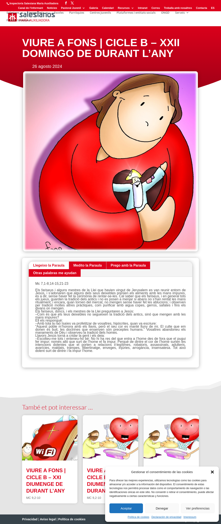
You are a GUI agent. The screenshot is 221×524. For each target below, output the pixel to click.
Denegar (162, 508)
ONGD (165, 13)
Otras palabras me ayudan (54, 273)
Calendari (108, 8)
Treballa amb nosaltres (178, 8)
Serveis (180, 13)
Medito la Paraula (87, 265)
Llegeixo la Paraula (48, 265)
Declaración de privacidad (166, 517)
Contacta (201, 8)
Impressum (189, 517)
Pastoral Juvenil (71, 8)
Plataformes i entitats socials (136, 13)
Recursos (124, 8)
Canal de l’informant (30, 8)
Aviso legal (48, 519)
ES (213, 8)
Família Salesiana (18, 20)
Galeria (93, 8)
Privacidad (29, 519)
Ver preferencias (198, 508)
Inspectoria (36, 13)
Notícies (52, 8)
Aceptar (126, 508)
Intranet (142, 8)
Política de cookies (138, 517)
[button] (212, 472)
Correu (155, 8)
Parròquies (76, 13)
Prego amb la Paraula (128, 265)
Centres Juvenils (100, 13)
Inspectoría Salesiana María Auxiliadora (34, 3)
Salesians (12, 13)
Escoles (59, 13)
